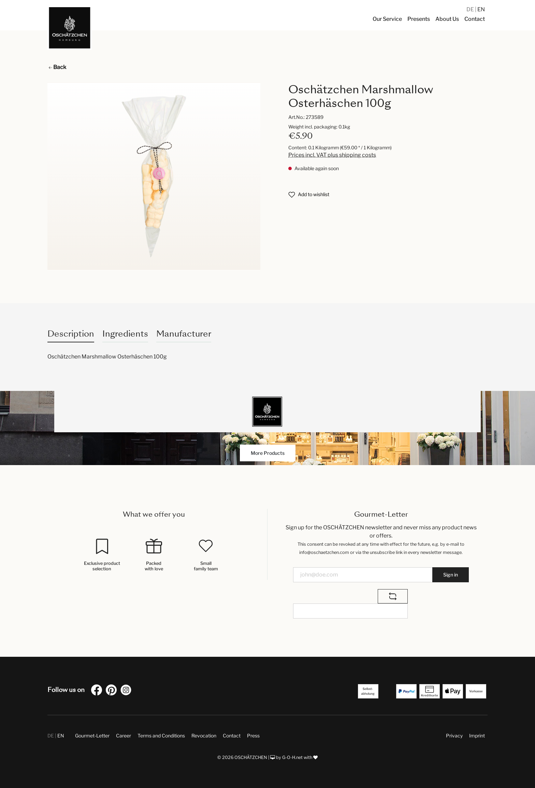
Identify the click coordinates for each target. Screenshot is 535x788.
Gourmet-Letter (92, 735)
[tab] (70, 333)
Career (123, 735)
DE (470, 9)
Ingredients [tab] (125, 334)
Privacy (454, 735)
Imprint (477, 735)
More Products (268, 453)
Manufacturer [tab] (183, 334)
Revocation (203, 735)
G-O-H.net (292, 757)
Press (253, 735)
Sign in (450, 575)
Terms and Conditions (161, 735)
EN (481, 9)
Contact (232, 735)
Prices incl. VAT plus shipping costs (332, 155)
